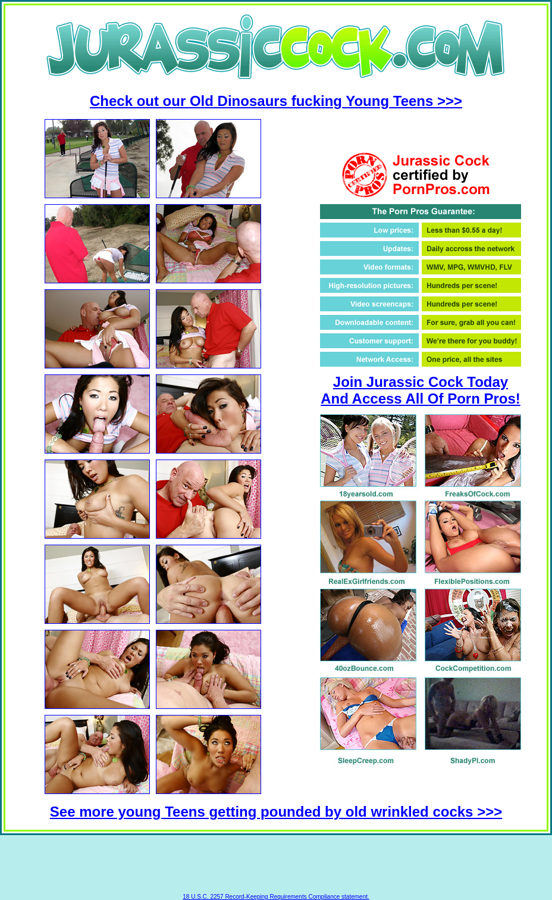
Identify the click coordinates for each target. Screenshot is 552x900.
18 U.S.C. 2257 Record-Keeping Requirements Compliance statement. (276, 896)
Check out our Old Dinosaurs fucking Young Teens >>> (276, 101)
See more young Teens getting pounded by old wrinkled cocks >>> (276, 812)
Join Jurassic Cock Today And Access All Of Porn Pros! (420, 390)
